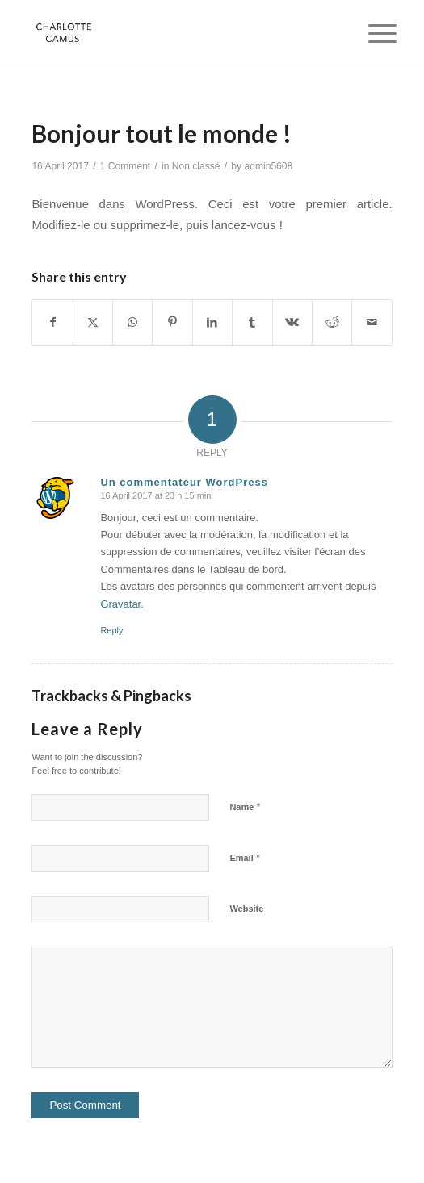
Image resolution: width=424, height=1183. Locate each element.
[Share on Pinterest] (172, 322)
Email (244, 857)
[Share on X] (92, 322)
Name (244, 807)
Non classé (196, 166)
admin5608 (268, 166)
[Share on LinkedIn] (212, 322)
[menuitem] (370, 34)
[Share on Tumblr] (252, 322)
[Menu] (370, 34)
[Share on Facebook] (52, 322)
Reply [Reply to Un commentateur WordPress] (111, 630)
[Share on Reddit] (332, 322)
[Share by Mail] (371, 322)
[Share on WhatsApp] (132, 322)
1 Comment (125, 166)
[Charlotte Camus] (175, 32)
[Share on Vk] (292, 322)
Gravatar (120, 604)
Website (246, 908)
